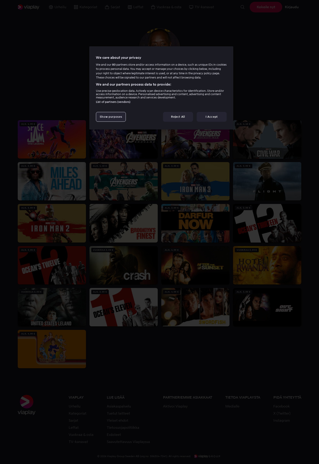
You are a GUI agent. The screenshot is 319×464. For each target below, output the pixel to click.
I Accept (212, 116)
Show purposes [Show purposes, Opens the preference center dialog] (111, 116)
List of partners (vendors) (113, 102)
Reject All (178, 116)
